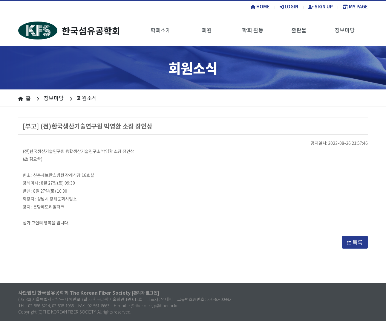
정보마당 (345, 30)
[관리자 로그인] (145, 293)
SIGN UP (320, 6)
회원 (207, 30)
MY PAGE (355, 6)
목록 (355, 242)
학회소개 (161, 30)
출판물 (299, 30)
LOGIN (289, 6)
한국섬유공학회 (69, 30)
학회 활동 (253, 30)
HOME (260, 6)
